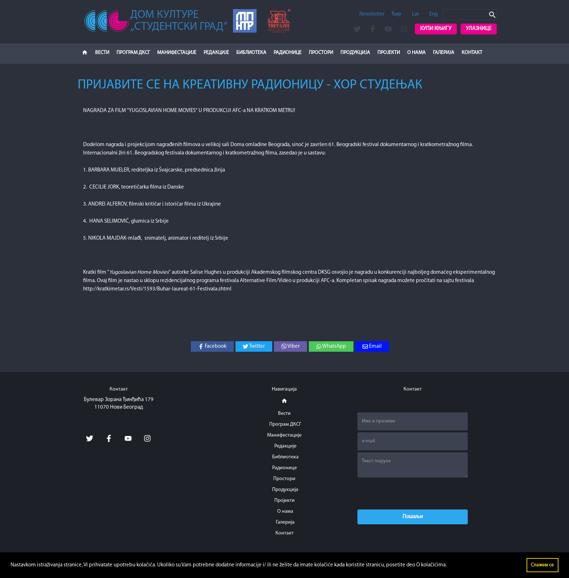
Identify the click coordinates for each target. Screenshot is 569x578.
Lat (415, 14)
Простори (321, 52)
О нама (416, 52)
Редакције (216, 52)
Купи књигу (435, 29)
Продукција (355, 52)
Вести (102, 52)
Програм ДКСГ (133, 52)
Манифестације (176, 52)
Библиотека (251, 52)
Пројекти (388, 52)
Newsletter (372, 14)
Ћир (396, 14)
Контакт (472, 52)
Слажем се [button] (542, 565)
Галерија (443, 52)
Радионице (288, 52)
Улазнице (478, 29)
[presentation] (412, 493)
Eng (433, 14)
